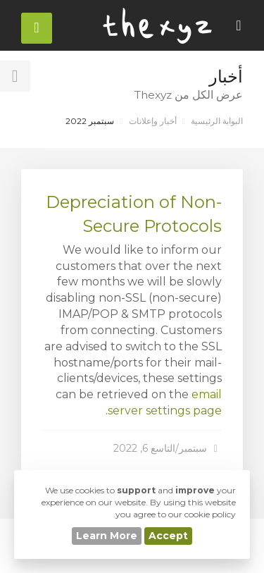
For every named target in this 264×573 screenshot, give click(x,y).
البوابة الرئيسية (217, 121)
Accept (168, 535)
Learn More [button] (106, 535)
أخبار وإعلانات (153, 121)
